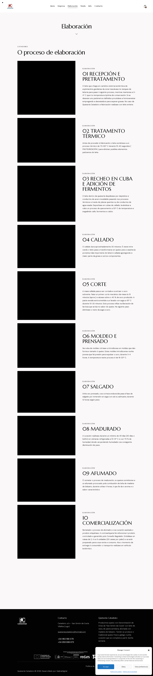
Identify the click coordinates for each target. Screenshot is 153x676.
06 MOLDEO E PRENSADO (99, 339)
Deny (123, 667)
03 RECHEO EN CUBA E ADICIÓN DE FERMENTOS (107, 184)
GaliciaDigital (62, 671)
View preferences (141, 667)
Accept (106, 667)
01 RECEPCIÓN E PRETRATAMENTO (103, 76)
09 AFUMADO (99, 473)
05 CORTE (94, 284)
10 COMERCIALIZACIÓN (107, 520)
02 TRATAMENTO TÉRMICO (103, 133)
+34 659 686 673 (66, 642)
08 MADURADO (101, 428)
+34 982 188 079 (66, 638)
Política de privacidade (130, 672)
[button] (149, 650)
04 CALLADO (98, 239)
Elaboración (88, 69)
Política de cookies (116, 672)
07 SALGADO (98, 386)
